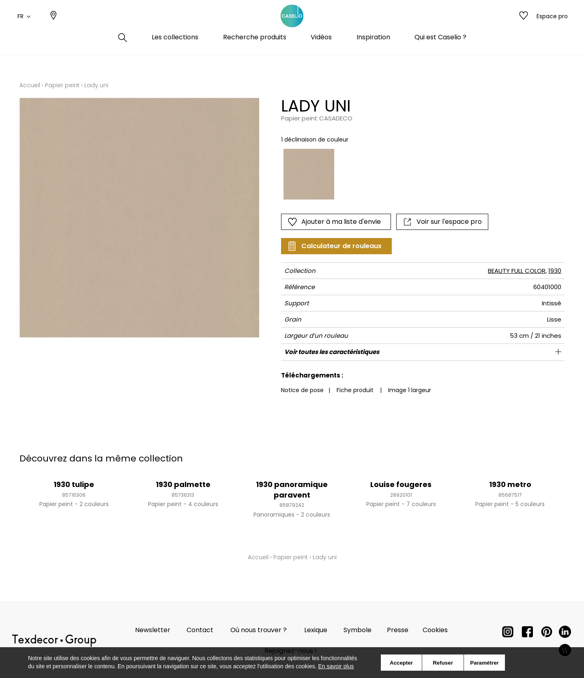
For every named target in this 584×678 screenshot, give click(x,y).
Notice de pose (302, 390)
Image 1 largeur (409, 390)
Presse (397, 630)
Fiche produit (355, 390)
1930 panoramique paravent (292, 489)
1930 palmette (183, 484)
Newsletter (152, 630)
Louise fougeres (401, 484)
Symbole (357, 630)
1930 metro (510, 484)
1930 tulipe (74, 484)
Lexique (315, 630)
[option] (308, 174)
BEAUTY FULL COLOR (516, 270)
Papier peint (62, 85)
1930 (554, 270)
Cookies (435, 630)
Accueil (29, 85)
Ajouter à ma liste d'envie (334, 222)
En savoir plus (336, 666)
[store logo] (292, 25)
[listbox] (395, 174)
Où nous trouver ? (258, 630)
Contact (200, 630)
